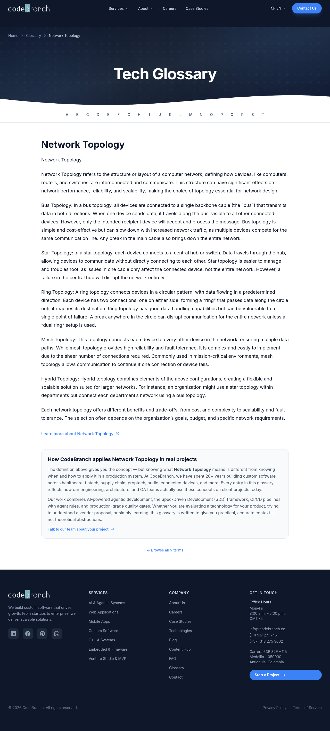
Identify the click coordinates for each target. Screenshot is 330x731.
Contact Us (307, 8)
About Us (177, 603)
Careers (170, 8)
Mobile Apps (99, 621)
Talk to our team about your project (81, 529)
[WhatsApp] (57, 633)
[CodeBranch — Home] (29, 8)
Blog (173, 640)
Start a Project (270, 675)
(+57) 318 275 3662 (266, 641)
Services (119, 8)
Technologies (180, 630)
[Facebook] (28, 633)
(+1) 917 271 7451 (264, 635)
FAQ (172, 658)
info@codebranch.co (267, 629)
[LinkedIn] (13, 633)
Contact (176, 677)
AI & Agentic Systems (107, 603)
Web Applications (103, 612)
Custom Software (103, 630)
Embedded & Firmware (108, 649)
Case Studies (197, 8)
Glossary (33, 35)
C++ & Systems (102, 640)
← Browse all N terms (165, 550)
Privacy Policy (275, 707)
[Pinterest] (42, 633)
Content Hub (180, 649)
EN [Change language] (278, 8)
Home (13, 35)
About (146, 8)
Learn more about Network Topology (80, 433)
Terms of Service (307, 707)
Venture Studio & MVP (107, 658)
